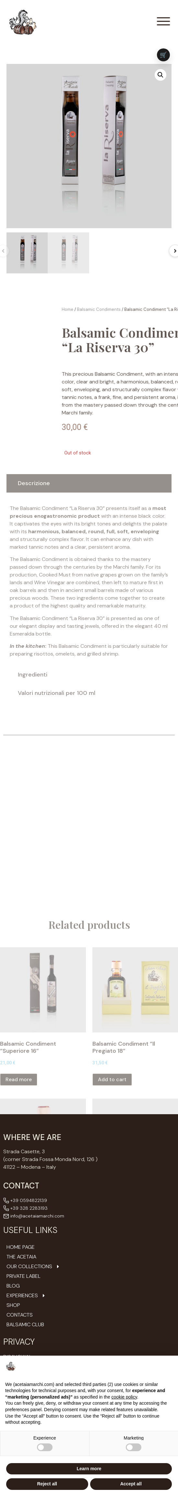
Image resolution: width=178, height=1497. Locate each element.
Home (143, 309)
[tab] (89, 483)
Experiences (26, 1295)
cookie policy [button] (124, 1397)
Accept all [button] (131, 1483)
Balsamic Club (25, 1324)
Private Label (23, 1276)
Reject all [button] (47, 1483)
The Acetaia (21, 1257)
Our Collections (33, 1266)
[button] (160, 75)
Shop (13, 1305)
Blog (13, 1286)
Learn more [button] (89, 1468)
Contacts (19, 1315)
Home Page (20, 1247)
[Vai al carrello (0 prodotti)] (163, 54)
